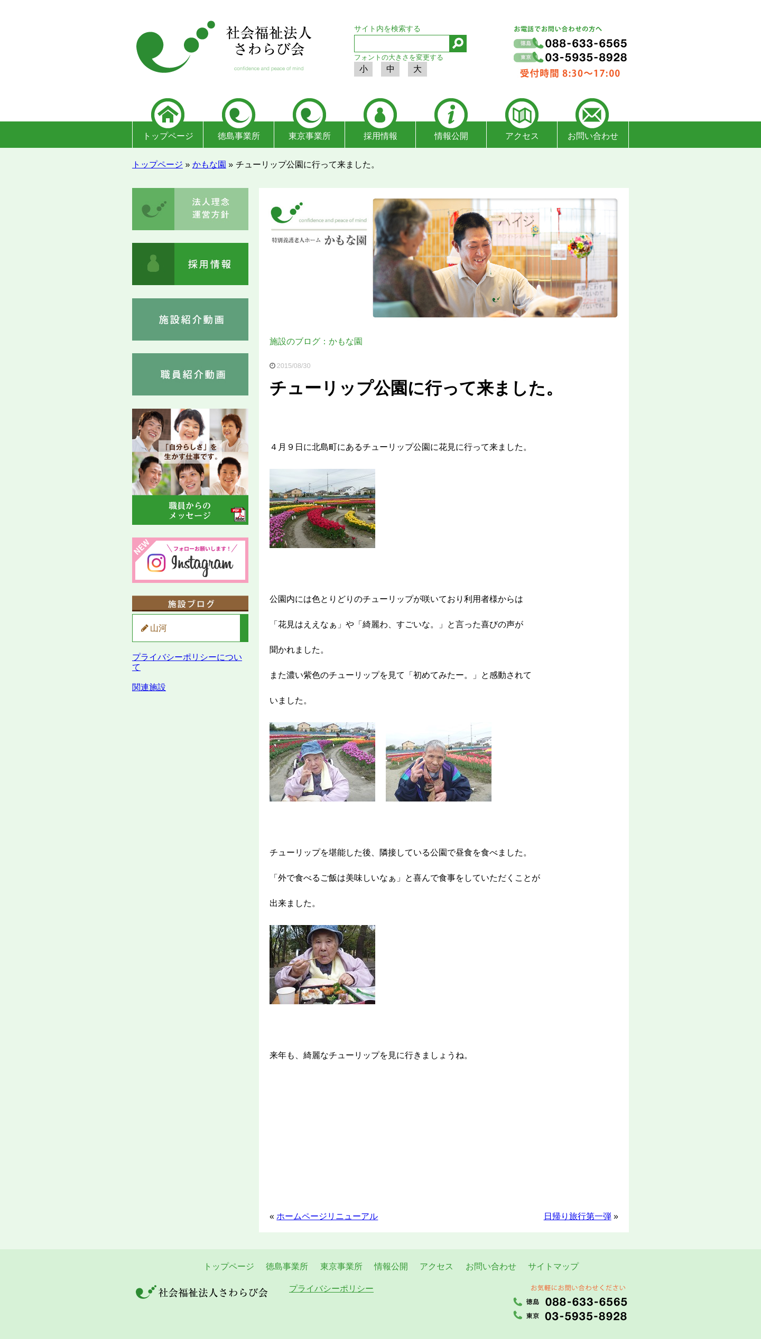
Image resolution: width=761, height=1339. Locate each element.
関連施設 (149, 687)
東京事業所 (310, 135)
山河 (158, 628)
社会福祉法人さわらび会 (222, 48)
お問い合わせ (593, 135)
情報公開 (451, 135)
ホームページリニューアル (327, 1216)
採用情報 (380, 135)
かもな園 (209, 164)
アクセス (522, 135)
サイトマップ (553, 1266)
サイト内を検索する (387, 28)
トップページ (168, 135)
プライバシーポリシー (331, 1288)
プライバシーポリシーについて (187, 662)
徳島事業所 (239, 135)
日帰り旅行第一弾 (577, 1216)
